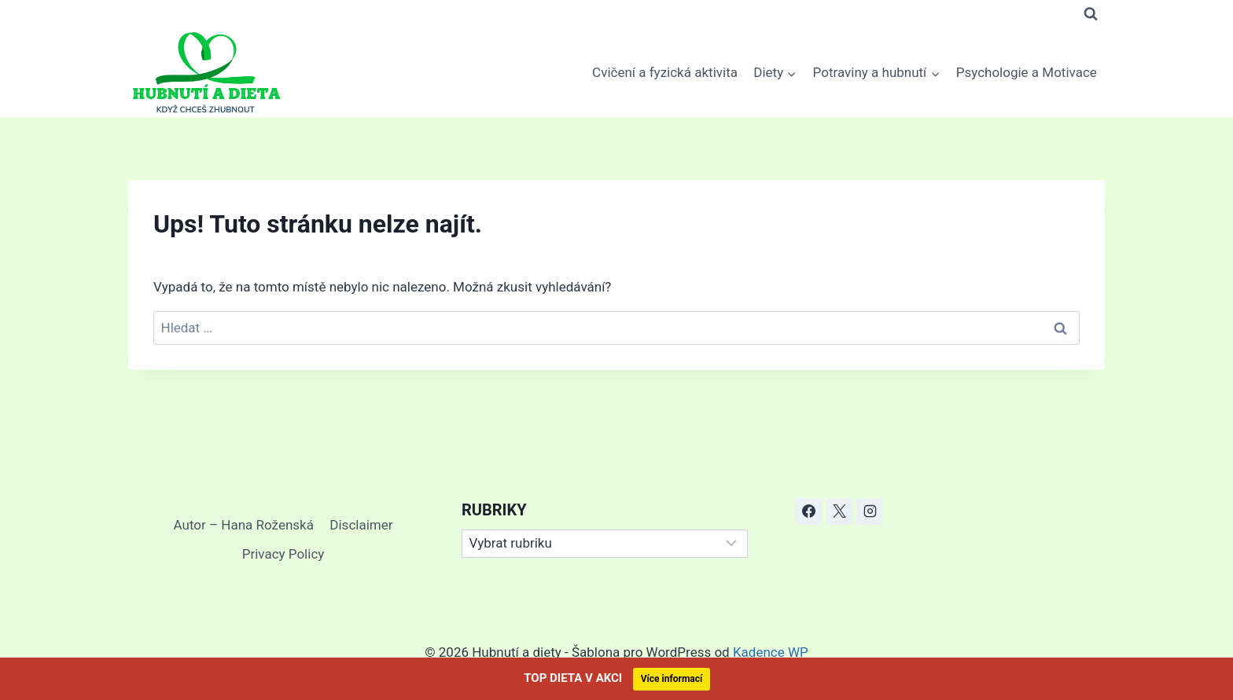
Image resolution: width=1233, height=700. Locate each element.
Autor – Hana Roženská (244, 525)
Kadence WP (770, 652)
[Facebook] (808, 511)
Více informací (672, 678)
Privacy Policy (283, 554)
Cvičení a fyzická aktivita (665, 72)
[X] (839, 511)
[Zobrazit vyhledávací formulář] (1091, 14)
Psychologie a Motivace (1026, 72)
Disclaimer (360, 525)
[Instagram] (869, 511)
